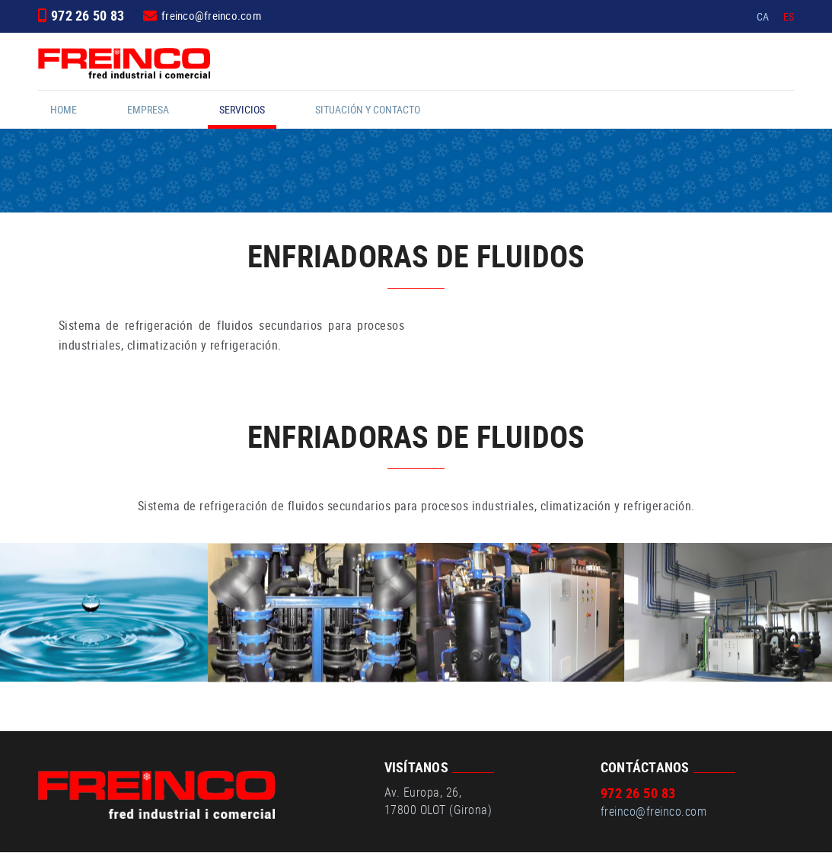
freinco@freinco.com (211, 15)
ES (789, 16)
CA (763, 16)
